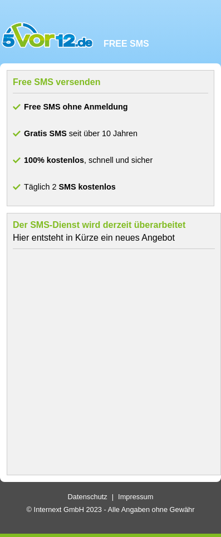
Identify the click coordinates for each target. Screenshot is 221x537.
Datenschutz (87, 497)
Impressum (135, 497)
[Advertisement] (107, 362)
